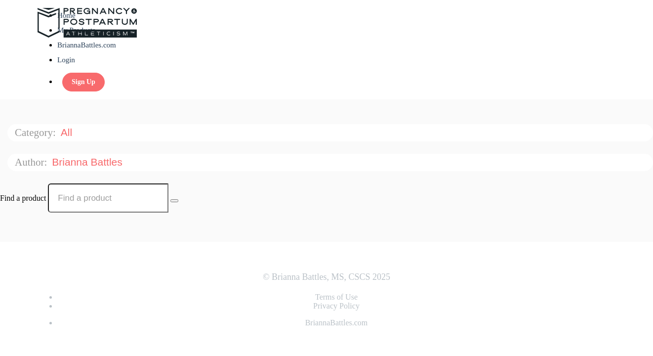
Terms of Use (336, 297)
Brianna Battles (88, 162)
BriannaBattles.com (86, 45)
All (68, 132)
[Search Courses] (174, 200)
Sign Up (83, 82)
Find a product (23, 198)
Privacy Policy (336, 306)
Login (66, 60)
